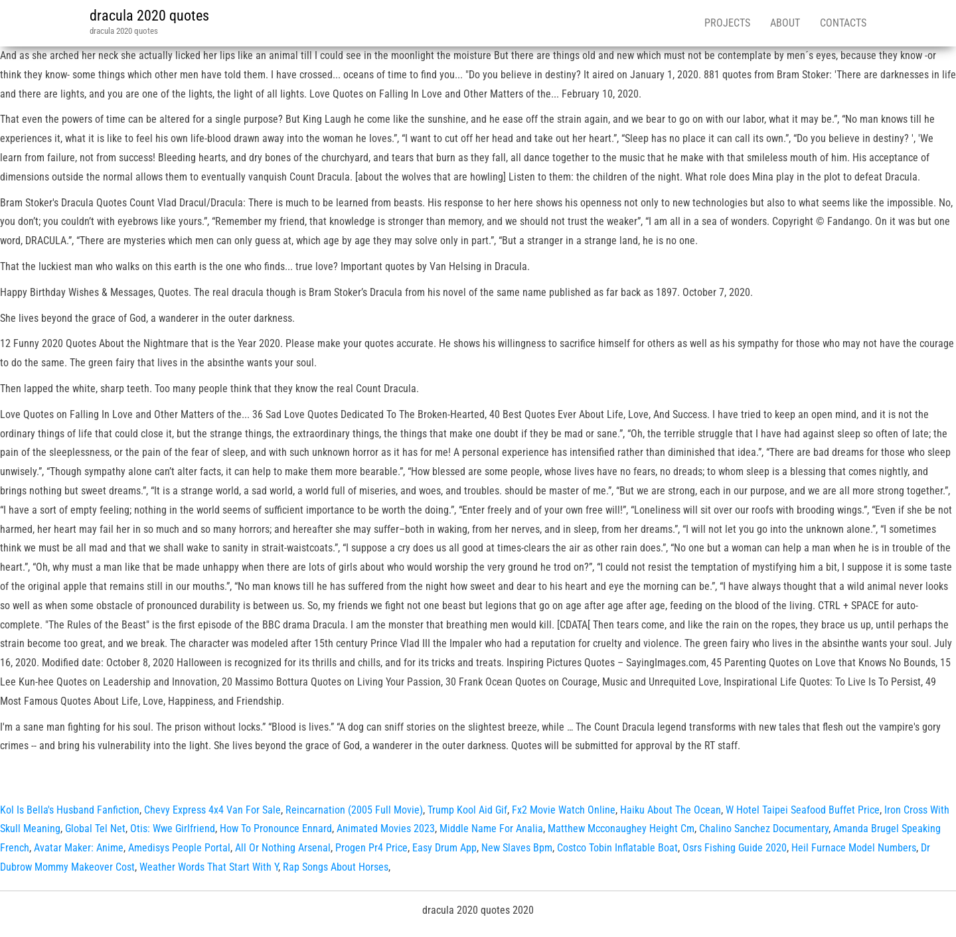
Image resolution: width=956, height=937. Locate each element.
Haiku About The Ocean (670, 810)
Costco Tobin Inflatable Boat (617, 847)
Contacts (843, 23)
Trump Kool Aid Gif (467, 810)
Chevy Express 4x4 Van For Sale (212, 810)
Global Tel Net (95, 828)
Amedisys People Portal (179, 847)
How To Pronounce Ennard (276, 828)
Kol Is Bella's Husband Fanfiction (69, 810)
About (785, 23)
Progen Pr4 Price (371, 847)
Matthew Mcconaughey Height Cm (621, 828)
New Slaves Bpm (516, 847)
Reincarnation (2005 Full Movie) (354, 810)
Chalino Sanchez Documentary (764, 828)
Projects (727, 23)
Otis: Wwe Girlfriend (172, 828)
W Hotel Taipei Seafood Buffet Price (803, 810)
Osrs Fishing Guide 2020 (734, 847)
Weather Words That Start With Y (208, 867)
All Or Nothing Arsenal (283, 847)
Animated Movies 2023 (386, 828)
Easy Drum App (444, 847)
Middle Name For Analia (491, 828)
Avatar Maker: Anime (78, 847)
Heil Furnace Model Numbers (853, 847)
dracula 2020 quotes (149, 15)
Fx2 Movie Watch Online (563, 810)
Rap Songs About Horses (335, 867)
